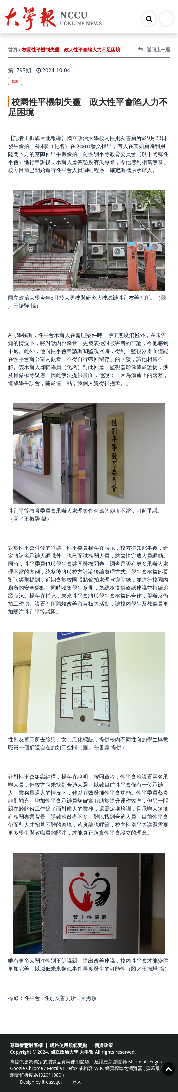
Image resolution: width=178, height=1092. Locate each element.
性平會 (32, 998)
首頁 (12, 49)
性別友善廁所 (60, 998)
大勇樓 (88, 998)
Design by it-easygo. (41, 1082)
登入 (76, 1082)
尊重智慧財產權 (26, 1045)
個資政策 (103, 1045)
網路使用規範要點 (68, 1045)
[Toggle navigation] (166, 18)
